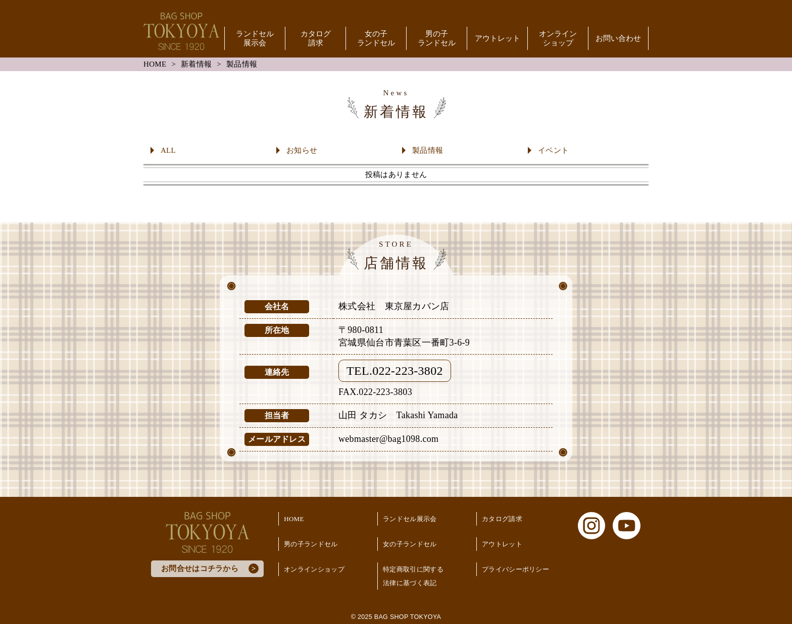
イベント (553, 150)
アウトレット (497, 38)
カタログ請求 (316, 38)
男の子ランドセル (437, 38)
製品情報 (427, 150)
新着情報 (196, 64)
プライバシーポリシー (515, 569)
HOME (154, 64)
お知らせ (301, 150)
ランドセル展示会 (255, 38)
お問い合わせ (618, 38)
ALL (168, 150)
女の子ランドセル (376, 38)
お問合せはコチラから (199, 568)
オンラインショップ (558, 38)
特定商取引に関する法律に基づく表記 (413, 576)
